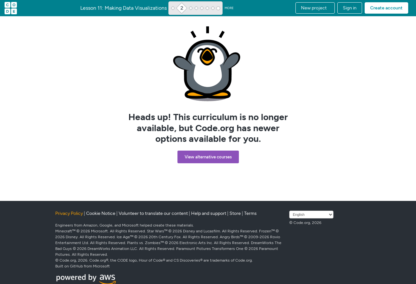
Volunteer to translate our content (153, 213)
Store (235, 213)
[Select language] (311, 214)
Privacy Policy (69, 213)
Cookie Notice (100, 213)
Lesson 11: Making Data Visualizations (123, 8)
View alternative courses (208, 156)
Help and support (208, 213)
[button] (315, 8)
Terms (250, 213)
